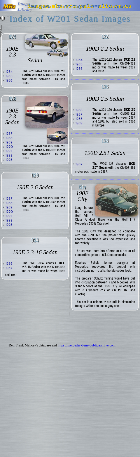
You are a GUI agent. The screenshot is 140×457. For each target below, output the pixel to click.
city (82, 187)
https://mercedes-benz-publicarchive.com (87, 345)
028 (12, 99)
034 (35, 240)
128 (105, 141)
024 (12, 37)
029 (35, 175)
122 (105, 37)
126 (105, 87)
